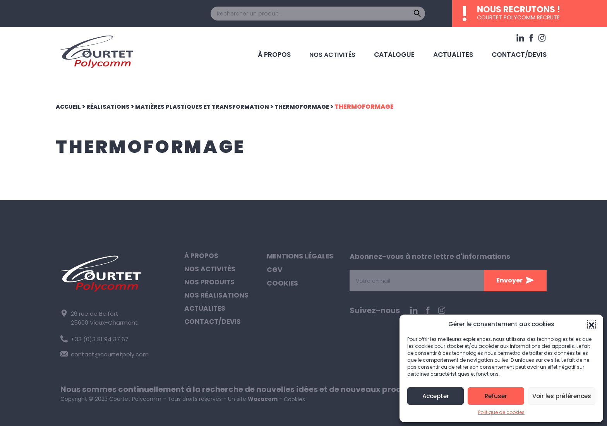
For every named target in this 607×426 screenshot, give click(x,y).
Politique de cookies (501, 412)
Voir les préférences (561, 396)
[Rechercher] (417, 13)
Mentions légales (301, 256)
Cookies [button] (282, 284)
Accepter (435, 396)
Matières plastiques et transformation (211, 106)
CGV (275, 270)
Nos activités (341, 52)
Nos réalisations (217, 298)
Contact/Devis (521, 52)
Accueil (70, 106)
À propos (283, 52)
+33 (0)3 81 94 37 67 (92, 338)
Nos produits (210, 284)
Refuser (496, 396)
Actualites (457, 52)
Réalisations (112, 106)
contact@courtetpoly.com (101, 352)
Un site (253, 396)
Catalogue (401, 52)
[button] (591, 324)
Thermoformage (318, 106)
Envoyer (509, 280)
